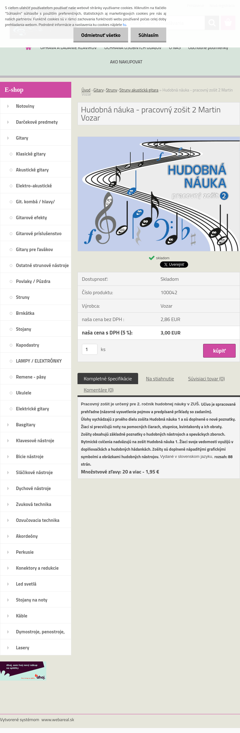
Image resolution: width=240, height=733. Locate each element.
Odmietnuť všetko (100, 35)
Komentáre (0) (98, 390)
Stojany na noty (32, 599)
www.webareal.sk (58, 719)
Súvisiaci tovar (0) (206, 378)
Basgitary (25, 424)
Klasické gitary (31, 153)
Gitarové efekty (31, 217)
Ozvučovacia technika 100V (37, 522)
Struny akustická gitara (138, 90)
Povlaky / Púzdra (33, 281)
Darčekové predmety (37, 122)
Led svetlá (26, 583)
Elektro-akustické (34, 185)
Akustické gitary (32, 169)
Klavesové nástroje (35, 440)
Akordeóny (27, 536)
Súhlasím (148, 35)
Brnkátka (25, 313)
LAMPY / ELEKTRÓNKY (39, 360)
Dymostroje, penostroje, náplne (40, 633)
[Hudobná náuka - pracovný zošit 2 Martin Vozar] (159, 139)
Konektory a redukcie (37, 568)
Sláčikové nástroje (34, 472)
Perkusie (25, 552)
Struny (22, 297)
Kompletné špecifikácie (108, 378)
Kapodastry (27, 345)
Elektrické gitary (32, 408)
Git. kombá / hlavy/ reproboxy (35, 203)
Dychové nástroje (33, 488)
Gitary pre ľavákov (34, 249)
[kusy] (90, 349)
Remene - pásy (31, 376)
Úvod (86, 90)
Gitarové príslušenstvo (39, 233)
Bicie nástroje (29, 456)
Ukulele (23, 392)
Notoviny (25, 106)
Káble (21, 615)
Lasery (22, 647)
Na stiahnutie (160, 378)
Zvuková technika (33, 504)
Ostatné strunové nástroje (42, 265)
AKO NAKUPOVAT (126, 61)
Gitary (22, 137)
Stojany (23, 329)
